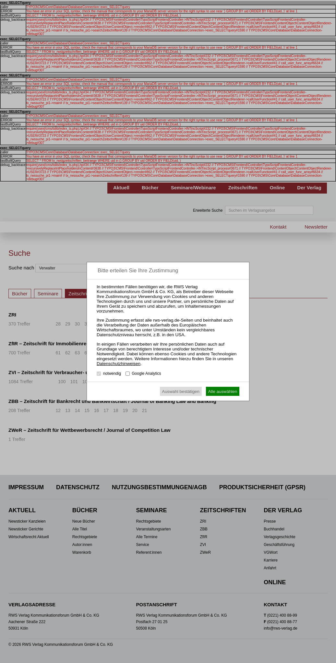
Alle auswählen (222, 391)
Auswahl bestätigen (180, 391)
